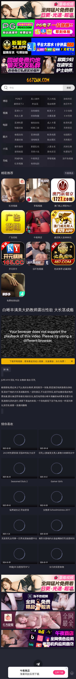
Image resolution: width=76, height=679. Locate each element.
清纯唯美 (35, 139)
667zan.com (38, 80)
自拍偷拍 (35, 110)
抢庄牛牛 (68, 103)
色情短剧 (35, 163)
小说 (5, 148)
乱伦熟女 (51, 127)
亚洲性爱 (19, 122)
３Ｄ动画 (68, 110)
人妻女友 (51, 146)
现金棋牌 (51, 103)
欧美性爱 (68, 122)
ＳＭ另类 (68, 115)
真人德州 (35, 98)
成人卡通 (51, 122)
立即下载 (59, 672)
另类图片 (68, 139)
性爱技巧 (68, 151)
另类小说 (35, 151)
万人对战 (51, 98)
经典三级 (35, 127)
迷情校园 (19, 151)
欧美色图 (51, 134)
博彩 (5, 101)
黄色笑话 (51, 151)
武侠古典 (68, 146)
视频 (5, 112)
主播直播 (51, 115)
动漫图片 (68, 134)
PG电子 (18, 98)
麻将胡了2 (19, 103)
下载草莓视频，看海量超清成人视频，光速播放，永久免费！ (41, 361)
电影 (5, 124)
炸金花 (35, 103)
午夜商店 (35, 158)
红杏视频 (19, 163)
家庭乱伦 (35, 146)
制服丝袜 (19, 127)
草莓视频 (51, 158)
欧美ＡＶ (51, 110)
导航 (5, 160)
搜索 (69, 87)
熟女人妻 (19, 115)
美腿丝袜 (19, 139)
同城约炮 (19, 158)
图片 (5, 136)
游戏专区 (68, 98)
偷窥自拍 (19, 134)
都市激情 (19, 146)
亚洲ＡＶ (19, 110)
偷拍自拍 (35, 122)
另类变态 (68, 127)
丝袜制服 (35, 115)
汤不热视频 (68, 158)
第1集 (6, 369)
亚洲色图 (35, 134)
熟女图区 (51, 139)
